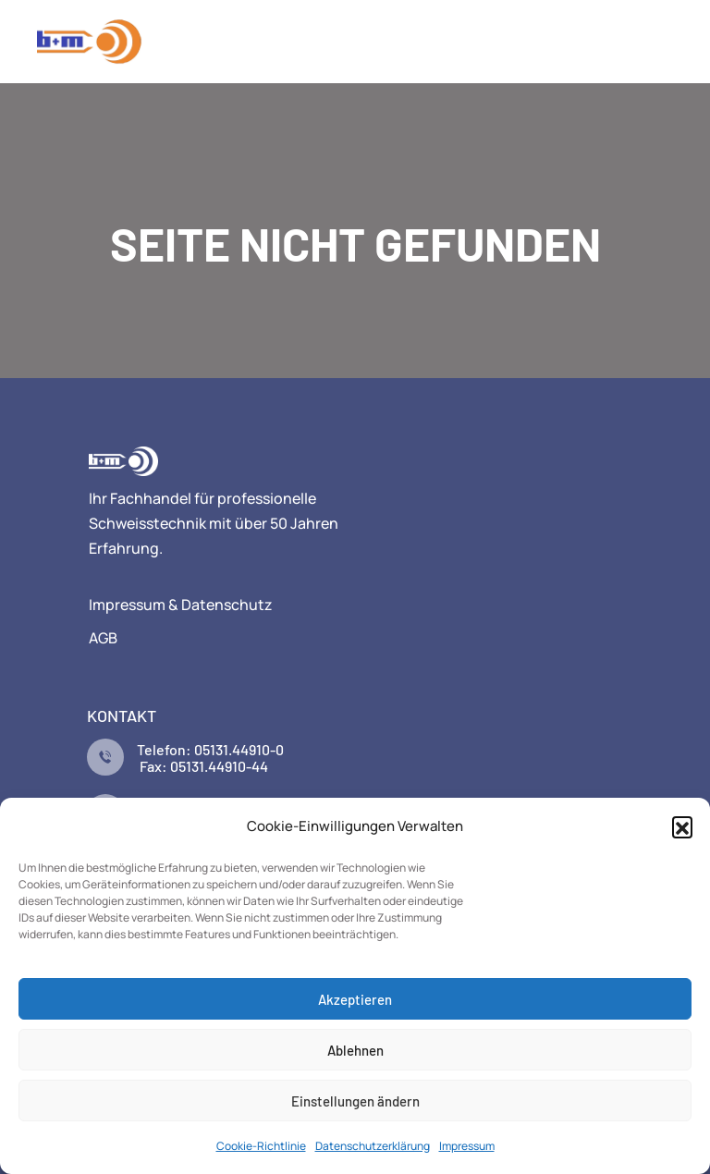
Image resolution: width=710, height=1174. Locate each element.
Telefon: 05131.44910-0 (210, 749)
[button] (682, 826)
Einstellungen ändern (355, 1101)
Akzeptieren (355, 999)
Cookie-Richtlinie (261, 1146)
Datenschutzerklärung (372, 1146)
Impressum (467, 1146)
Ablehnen (355, 1050)
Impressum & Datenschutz (181, 604)
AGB (103, 638)
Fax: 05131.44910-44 (202, 766)
